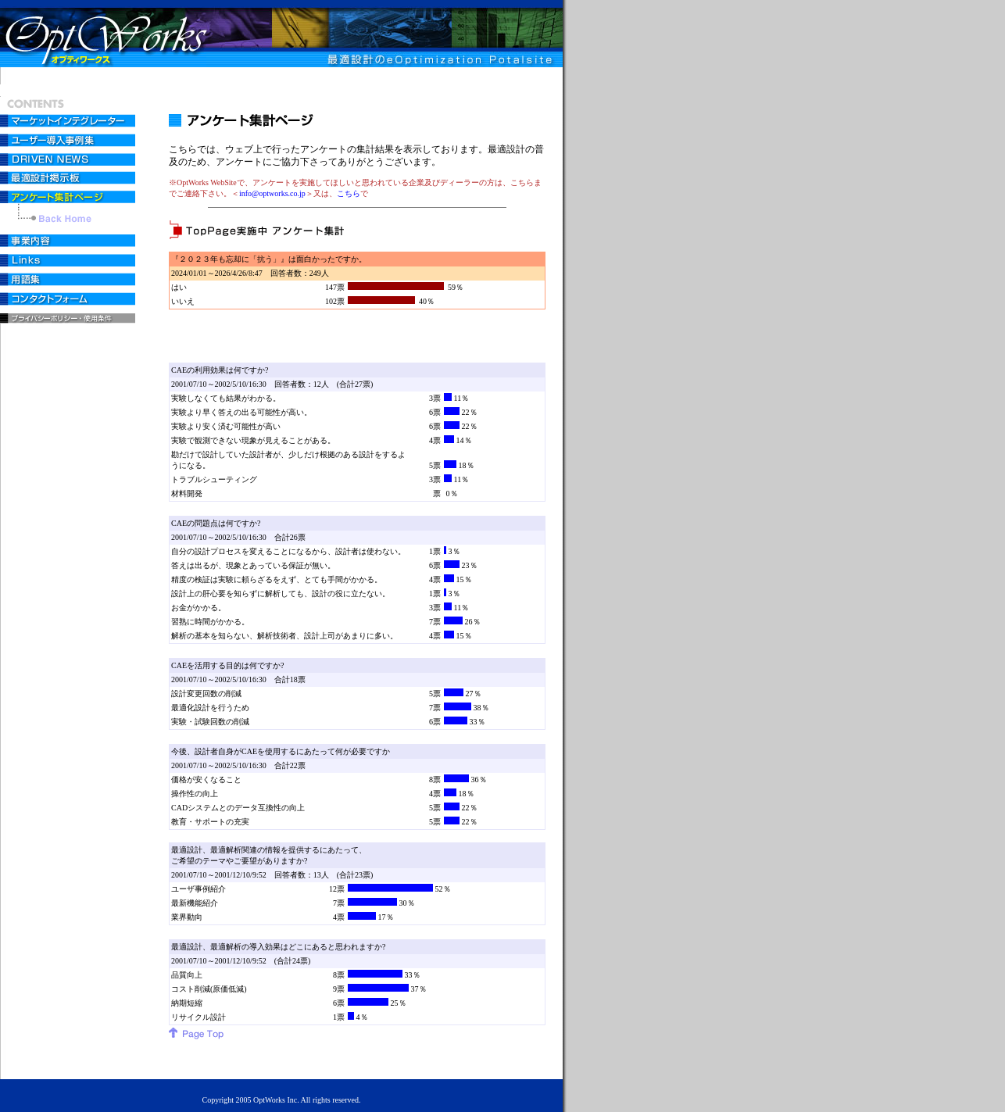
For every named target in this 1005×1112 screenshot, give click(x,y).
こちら (348, 193)
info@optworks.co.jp (272, 193)
